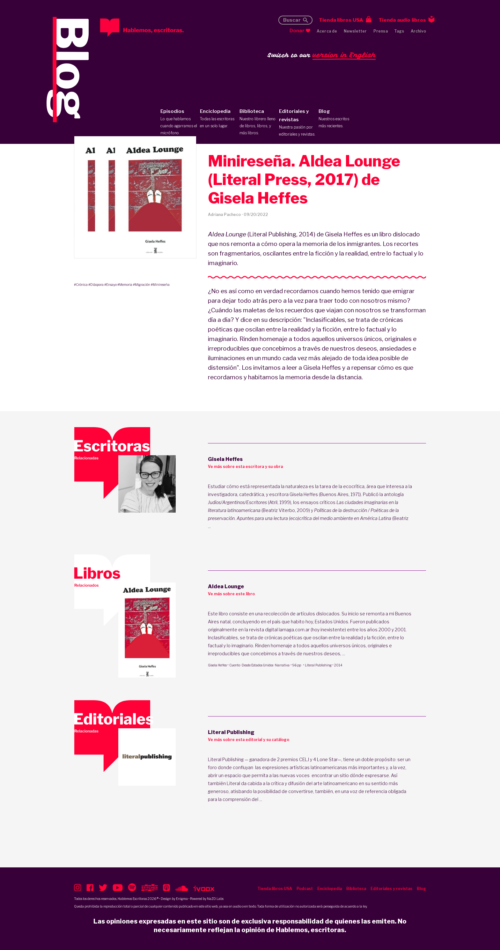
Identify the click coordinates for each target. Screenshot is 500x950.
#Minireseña (160, 284)
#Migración (141, 284)
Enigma (182, 899)
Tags (399, 31)
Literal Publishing (318, 665)
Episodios (178, 122)
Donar (297, 30)
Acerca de (327, 31)
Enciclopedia (218, 119)
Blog (337, 119)
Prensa (380, 31)
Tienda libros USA (341, 20)
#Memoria (124, 284)
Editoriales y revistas (297, 123)
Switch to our (322, 55)
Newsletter (355, 31)
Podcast (305, 888)
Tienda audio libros (402, 20)
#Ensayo (110, 284)
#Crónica (81, 284)
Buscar (292, 20)
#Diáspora (96, 284)
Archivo (418, 31)
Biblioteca (257, 122)
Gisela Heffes (217, 665)
